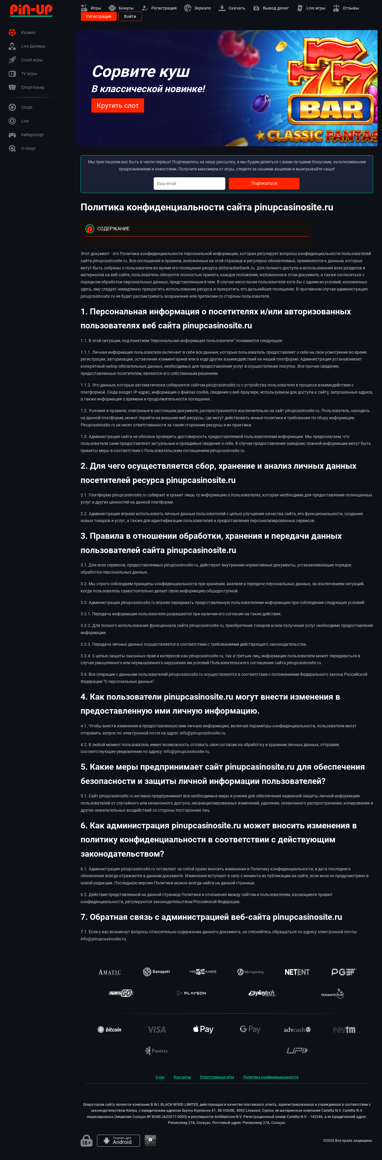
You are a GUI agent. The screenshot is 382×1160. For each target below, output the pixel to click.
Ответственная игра (217, 1077)
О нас (160, 1077)
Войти (130, 16)
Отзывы (346, 8)
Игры (91, 8)
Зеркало (197, 8)
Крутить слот (118, 106)
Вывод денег (271, 8)
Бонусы (121, 8)
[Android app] (118, 1141)
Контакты (182, 1077)
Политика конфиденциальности (270, 1077)
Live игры (310, 8)
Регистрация (159, 8)
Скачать (231, 8)
